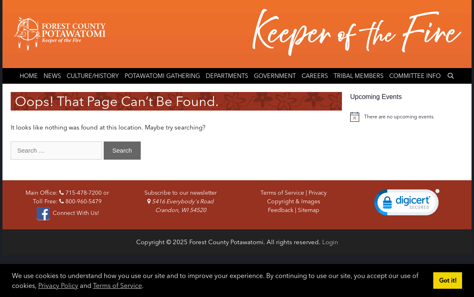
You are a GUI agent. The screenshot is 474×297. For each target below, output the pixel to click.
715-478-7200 (80, 192)
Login (330, 242)
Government (275, 76)
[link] (407, 204)
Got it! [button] (448, 280)
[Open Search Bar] (450, 76)
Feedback (280, 210)
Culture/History (93, 76)
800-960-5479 (80, 201)
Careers (315, 76)
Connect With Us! (67, 213)
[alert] (406, 117)
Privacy (318, 192)
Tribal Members (358, 76)
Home (29, 76)
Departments (227, 76)
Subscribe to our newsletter (180, 192)
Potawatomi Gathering (162, 76)
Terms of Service (117, 285)
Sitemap (308, 210)
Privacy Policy (58, 285)
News (52, 76)
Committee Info (415, 76)
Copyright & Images (293, 201)
